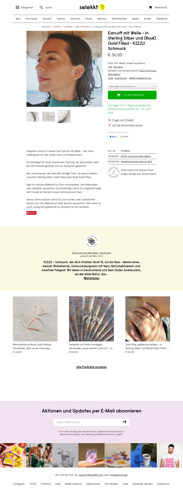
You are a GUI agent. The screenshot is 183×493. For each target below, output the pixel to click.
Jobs (125, 484)
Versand (118, 67)
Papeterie (161, 18)
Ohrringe (68, 27)
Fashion (61, 18)
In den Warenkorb (134, 95)
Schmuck (75, 18)
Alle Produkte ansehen (91, 367)
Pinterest (46, 484)
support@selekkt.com (91, 475)
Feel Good (31, 18)
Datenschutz (93, 484)
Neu (18, 18)
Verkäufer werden (143, 484)
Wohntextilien (119, 18)
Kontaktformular (119, 475)
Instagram (19, 484)
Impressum (163, 484)
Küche (88, 18)
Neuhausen (105, 253)
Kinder (147, 18)
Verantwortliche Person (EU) (136, 161)
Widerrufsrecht (73, 484)
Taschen (46, 18)
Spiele (135, 18)
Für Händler (111, 484)
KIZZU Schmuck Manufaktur (136, 156)
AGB (57, 484)
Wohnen (102, 18)
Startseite (46, 27)
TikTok (32, 484)
